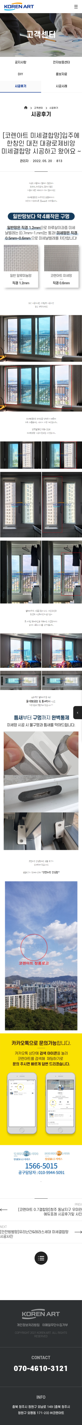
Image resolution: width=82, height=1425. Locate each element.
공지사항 (20, 62)
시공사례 (61, 86)
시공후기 (20, 86)
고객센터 (38, 108)
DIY (20, 74)
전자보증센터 (61, 62)
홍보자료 (61, 74)
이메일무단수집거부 (55, 1325)
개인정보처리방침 (28, 1325)
